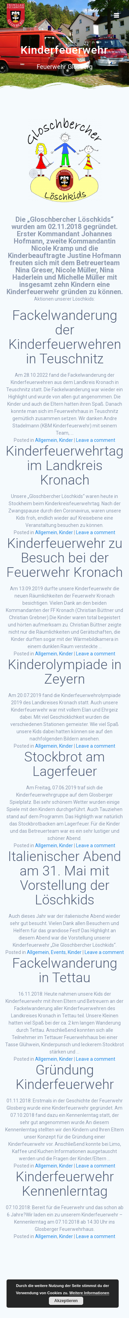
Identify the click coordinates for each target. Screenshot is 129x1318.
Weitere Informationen (89, 1293)
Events (58, 952)
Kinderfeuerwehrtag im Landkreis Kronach (64, 465)
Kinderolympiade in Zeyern (64, 672)
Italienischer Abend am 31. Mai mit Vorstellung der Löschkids (64, 878)
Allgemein (46, 440)
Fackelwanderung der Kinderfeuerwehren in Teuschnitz (64, 337)
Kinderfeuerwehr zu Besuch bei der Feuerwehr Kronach (64, 558)
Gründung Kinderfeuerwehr (64, 1077)
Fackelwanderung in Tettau (64, 970)
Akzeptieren (66, 1300)
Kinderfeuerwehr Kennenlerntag (64, 1184)
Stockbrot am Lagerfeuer (64, 764)
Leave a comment (95, 440)
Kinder (66, 440)
